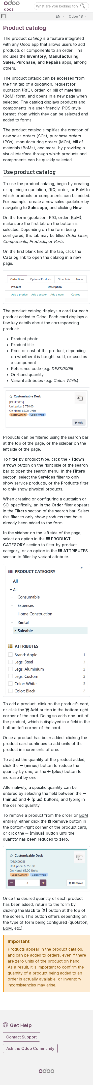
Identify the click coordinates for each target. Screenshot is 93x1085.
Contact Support (21, 1036)
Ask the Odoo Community (30, 1048)
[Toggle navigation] (3, 16)
